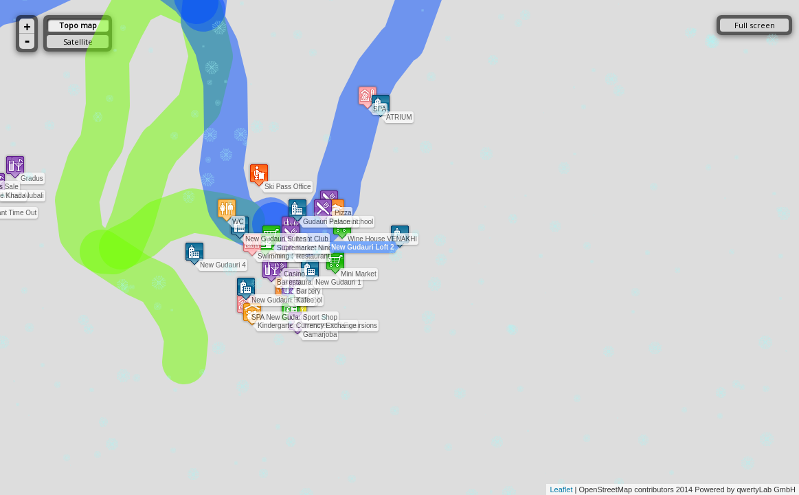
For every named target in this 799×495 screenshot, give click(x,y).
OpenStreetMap (606, 489)
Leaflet (561, 489)
